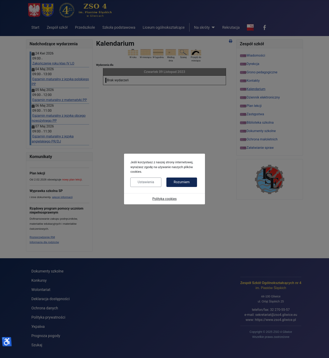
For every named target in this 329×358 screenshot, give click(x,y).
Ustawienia (146, 182)
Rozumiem (182, 182)
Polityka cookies (164, 199)
